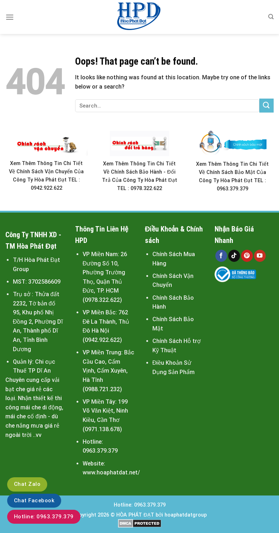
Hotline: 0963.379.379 (44, 516)
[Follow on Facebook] (221, 256)
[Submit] (266, 106)
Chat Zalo (27, 484)
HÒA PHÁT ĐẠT (135, 515)
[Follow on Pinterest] (247, 256)
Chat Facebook (34, 500)
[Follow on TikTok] (234, 256)
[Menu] (9, 17)
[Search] (271, 17)
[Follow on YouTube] (260, 256)
